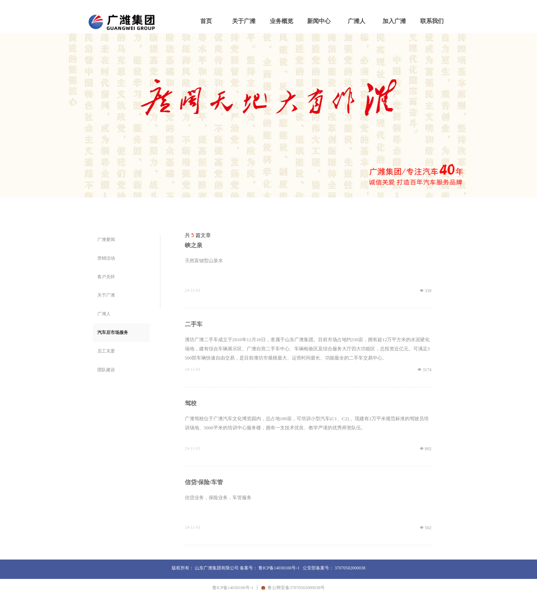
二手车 (193, 324)
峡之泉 (193, 245)
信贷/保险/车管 (204, 482)
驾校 (191, 403)
